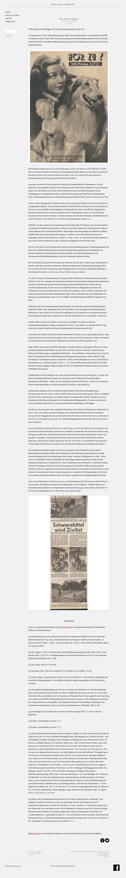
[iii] (85, 250)
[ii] (55, 213)
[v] (105, 316)
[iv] (76, 313)
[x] (104, 444)
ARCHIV (8, 18)
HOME (7, 12)
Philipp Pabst (33, 833)
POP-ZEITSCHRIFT (63, 5)
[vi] (95, 341)
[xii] (81, 488)
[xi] (90, 469)
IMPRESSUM (10, 22)
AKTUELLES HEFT (12, 15)
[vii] (99, 353)
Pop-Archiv (66, 627)
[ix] (88, 385)
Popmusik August (35, 853)
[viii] (40, 366)
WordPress (17, 866)
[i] (29, 627)
